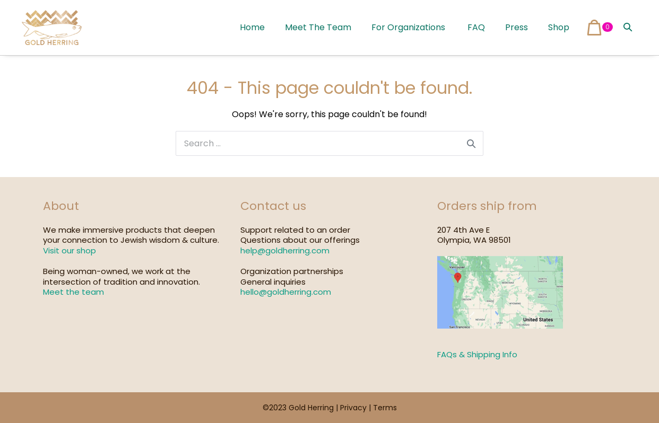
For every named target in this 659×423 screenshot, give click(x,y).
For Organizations (408, 27)
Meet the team (73, 291)
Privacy (353, 407)
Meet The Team (318, 27)
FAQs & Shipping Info (477, 354)
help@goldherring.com (285, 250)
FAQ (475, 27)
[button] (627, 27)
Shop (558, 27)
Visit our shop (69, 250)
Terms (385, 407)
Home (252, 27)
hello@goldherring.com (285, 291)
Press (516, 27)
